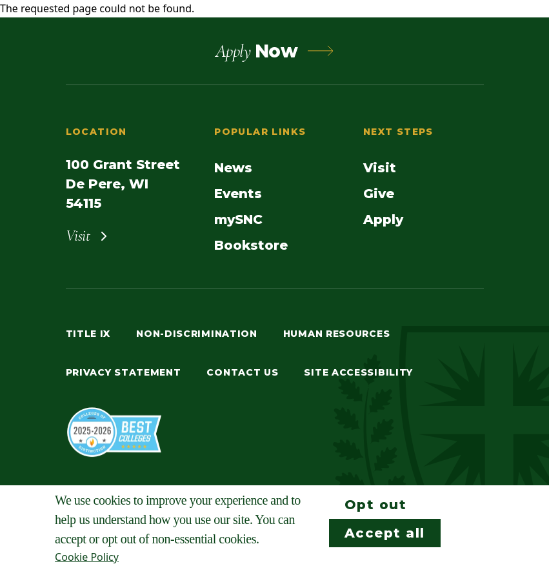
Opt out (375, 504)
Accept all (384, 533)
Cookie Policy (87, 557)
